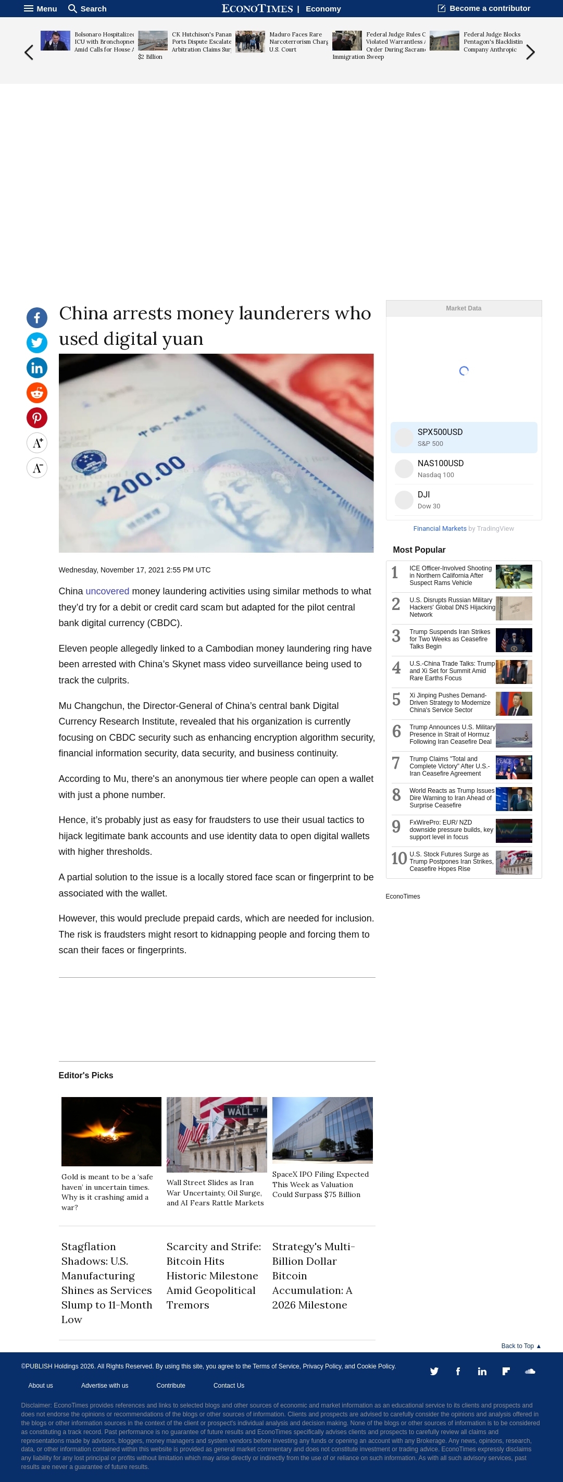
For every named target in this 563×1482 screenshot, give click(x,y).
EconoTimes (403, 896)
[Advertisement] (281, 219)
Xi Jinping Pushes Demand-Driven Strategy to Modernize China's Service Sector (450, 703)
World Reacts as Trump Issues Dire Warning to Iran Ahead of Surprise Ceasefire (452, 798)
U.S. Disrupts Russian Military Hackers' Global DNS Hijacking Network (453, 607)
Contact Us (229, 1385)
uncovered (109, 591)
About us (41, 1385)
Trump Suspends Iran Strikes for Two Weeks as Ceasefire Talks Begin (450, 639)
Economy (323, 8)
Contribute (171, 1385)
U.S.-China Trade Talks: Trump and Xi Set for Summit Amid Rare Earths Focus (452, 671)
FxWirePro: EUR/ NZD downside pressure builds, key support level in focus (452, 830)
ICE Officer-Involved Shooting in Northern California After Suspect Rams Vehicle (451, 576)
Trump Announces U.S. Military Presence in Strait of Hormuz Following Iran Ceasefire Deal (453, 734)
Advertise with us (105, 1385)
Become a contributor (489, 8)
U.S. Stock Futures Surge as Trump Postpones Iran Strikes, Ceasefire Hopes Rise (452, 862)
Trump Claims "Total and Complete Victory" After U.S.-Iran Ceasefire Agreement (450, 766)
